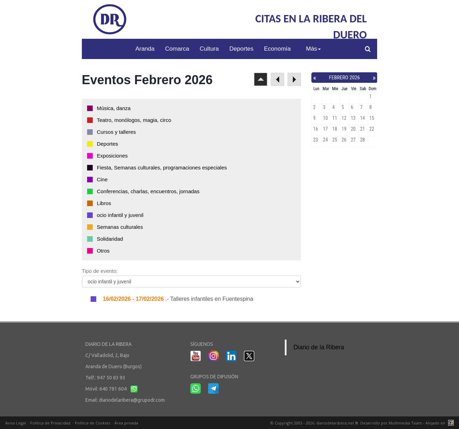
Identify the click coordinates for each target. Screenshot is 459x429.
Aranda (145, 48)
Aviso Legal (15, 423)
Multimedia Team (405, 423)
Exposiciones (112, 156)
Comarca (177, 48)
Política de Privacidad (50, 423)
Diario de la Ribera (319, 347)
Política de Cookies (92, 423)
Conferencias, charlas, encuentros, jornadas (148, 191)
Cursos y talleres (116, 132)
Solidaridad (110, 239)
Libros (104, 203)
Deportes (242, 48)
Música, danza (114, 108)
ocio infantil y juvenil (120, 215)
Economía (277, 48)
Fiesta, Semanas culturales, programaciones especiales (162, 167)
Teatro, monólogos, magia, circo (134, 120)
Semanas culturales (120, 227)
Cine (102, 179)
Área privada (126, 423)
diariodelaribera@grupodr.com (132, 400)
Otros (103, 251)
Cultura (209, 48)
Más (313, 48)
